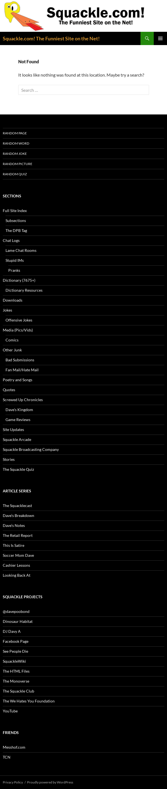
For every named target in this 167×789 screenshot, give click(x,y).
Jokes (7, 310)
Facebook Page (15, 641)
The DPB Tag (16, 230)
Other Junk (12, 350)
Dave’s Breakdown (18, 515)
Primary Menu (160, 38)
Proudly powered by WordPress (50, 782)
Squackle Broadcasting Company (31, 449)
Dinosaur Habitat (18, 621)
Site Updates (13, 429)
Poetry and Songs (17, 379)
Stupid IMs (15, 260)
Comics (12, 340)
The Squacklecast (17, 505)
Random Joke (15, 153)
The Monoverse (16, 681)
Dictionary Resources (24, 290)
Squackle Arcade (17, 439)
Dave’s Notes (14, 525)
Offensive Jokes (19, 320)
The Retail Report (18, 535)
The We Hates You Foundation (29, 701)
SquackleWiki (14, 661)
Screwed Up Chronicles (23, 399)
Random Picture (17, 164)
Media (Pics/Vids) (18, 330)
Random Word (16, 143)
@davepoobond (16, 611)
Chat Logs (11, 240)
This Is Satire (13, 545)
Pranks (14, 270)
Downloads (12, 300)
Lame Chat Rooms (21, 250)
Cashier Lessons (16, 565)
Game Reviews (18, 419)
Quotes (9, 389)
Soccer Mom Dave (18, 555)
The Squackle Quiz (18, 469)
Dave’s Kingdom (19, 409)
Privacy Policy (13, 782)
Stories (9, 459)
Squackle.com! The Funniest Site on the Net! (51, 38)
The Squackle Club (18, 691)
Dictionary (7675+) (19, 280)
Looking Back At (16, 575)
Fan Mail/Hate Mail (22, 369)
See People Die (15, 651)
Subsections (16, 220)
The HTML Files (16, 671)
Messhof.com (14, 747)
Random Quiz (15, 174)
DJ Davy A (12, 631)
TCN (6, 757)
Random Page (15, 133)
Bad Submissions (20, 359)
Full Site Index (15, 210)
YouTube (10, 711)
